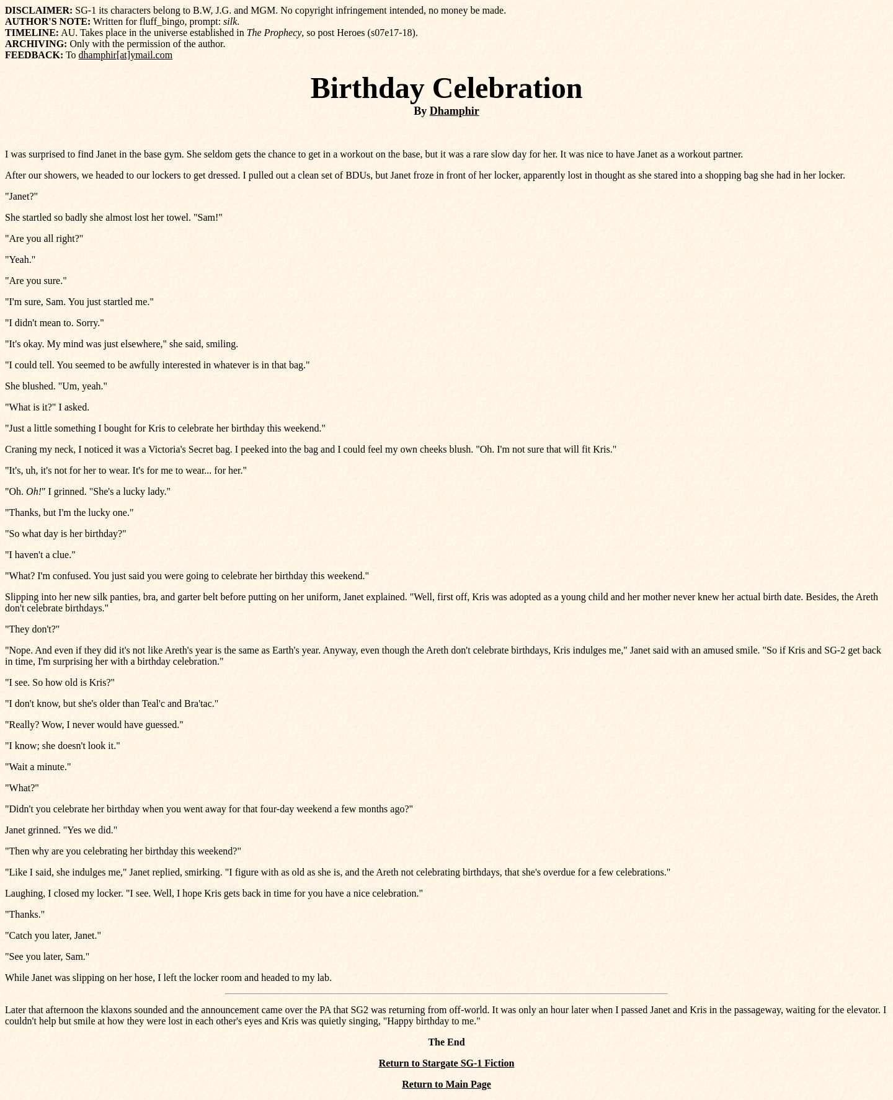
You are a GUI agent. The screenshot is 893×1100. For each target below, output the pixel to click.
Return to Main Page (446, 1084)
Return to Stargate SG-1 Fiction (447, 1063)
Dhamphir (454, 111)
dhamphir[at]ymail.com (126, 55)
